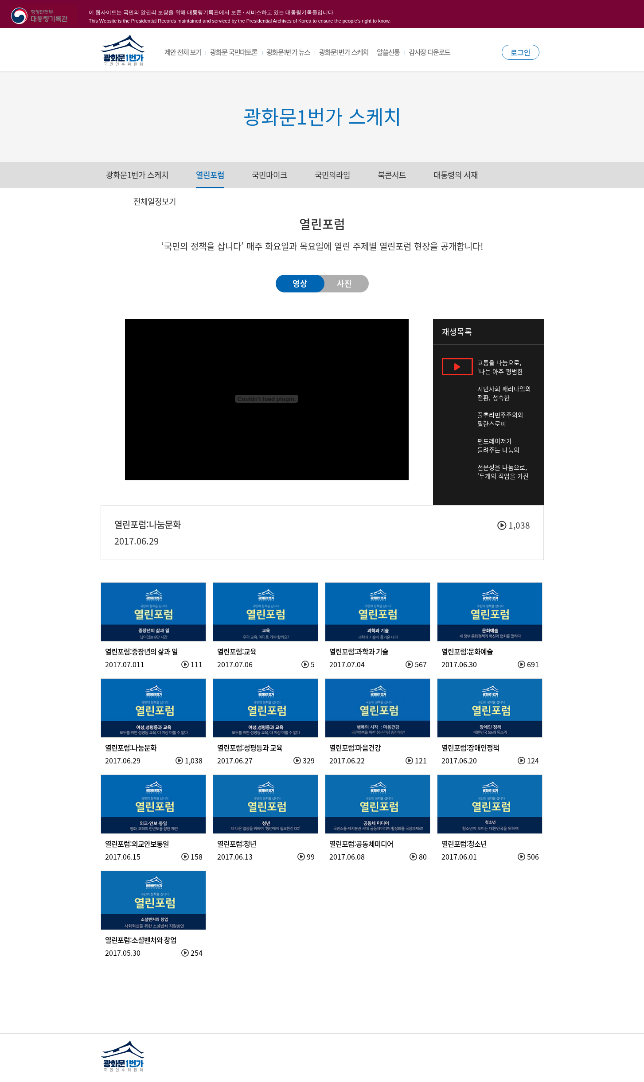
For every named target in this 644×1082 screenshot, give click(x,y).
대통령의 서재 (455, 175)
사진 (344, 283)
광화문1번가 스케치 (137, 175)
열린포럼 (210, 175)
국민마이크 (269, 175)
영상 (300, 283)
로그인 (521, 52)
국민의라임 (332, 175)
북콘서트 (392, 175)
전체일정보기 (154, 201)
